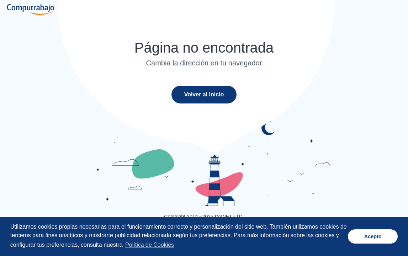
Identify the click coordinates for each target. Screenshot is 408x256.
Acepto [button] (373, 236)
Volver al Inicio (204, 94)
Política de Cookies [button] (149, 245)
